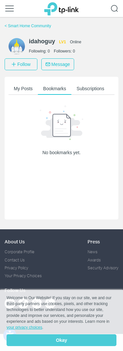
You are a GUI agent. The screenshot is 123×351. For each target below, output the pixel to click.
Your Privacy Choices (23, 275)
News (92, 251)
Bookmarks (54, 88)
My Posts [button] (23, 88)
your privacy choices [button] (24, 327)
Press (94, 241)
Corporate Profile (19, 251)
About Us (15, 241)
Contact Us (15, 260)
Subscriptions (90, 88)
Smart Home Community (28, 26)
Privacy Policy (16, 267)
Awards (94, 260)
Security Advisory (103, 267)
